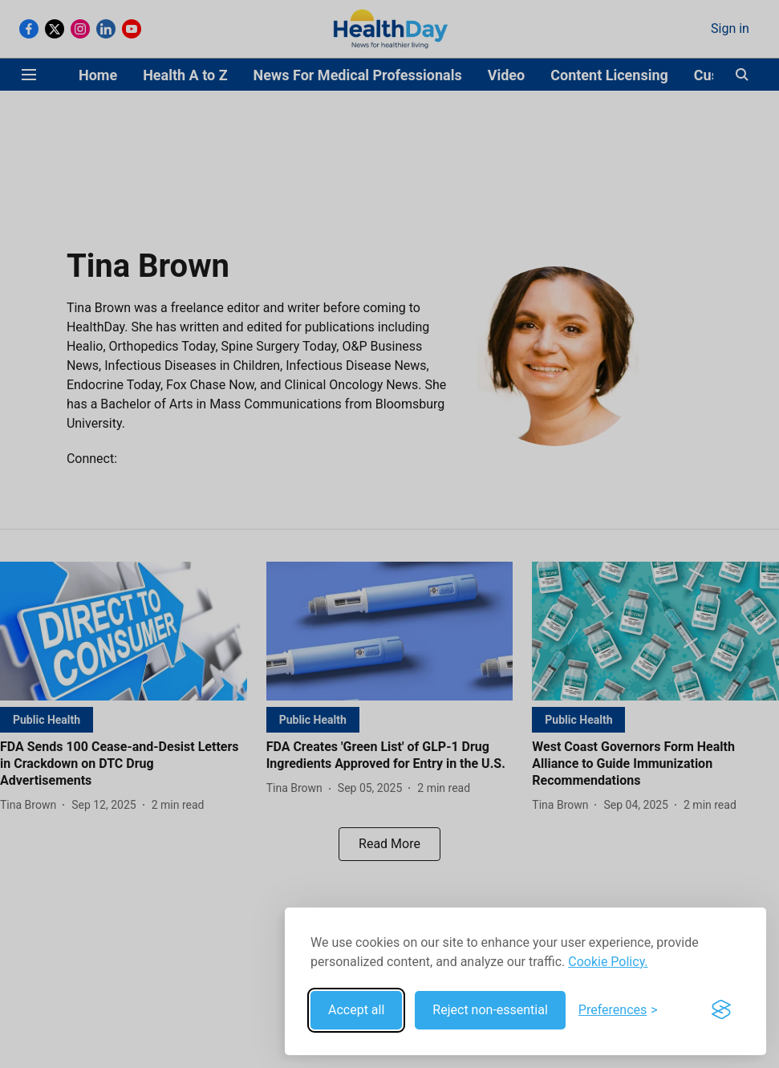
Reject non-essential (490, 1009)
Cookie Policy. (607, 961)
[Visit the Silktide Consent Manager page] (721, 1010)
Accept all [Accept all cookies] (356, 1009)
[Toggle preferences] (618, 1010)
